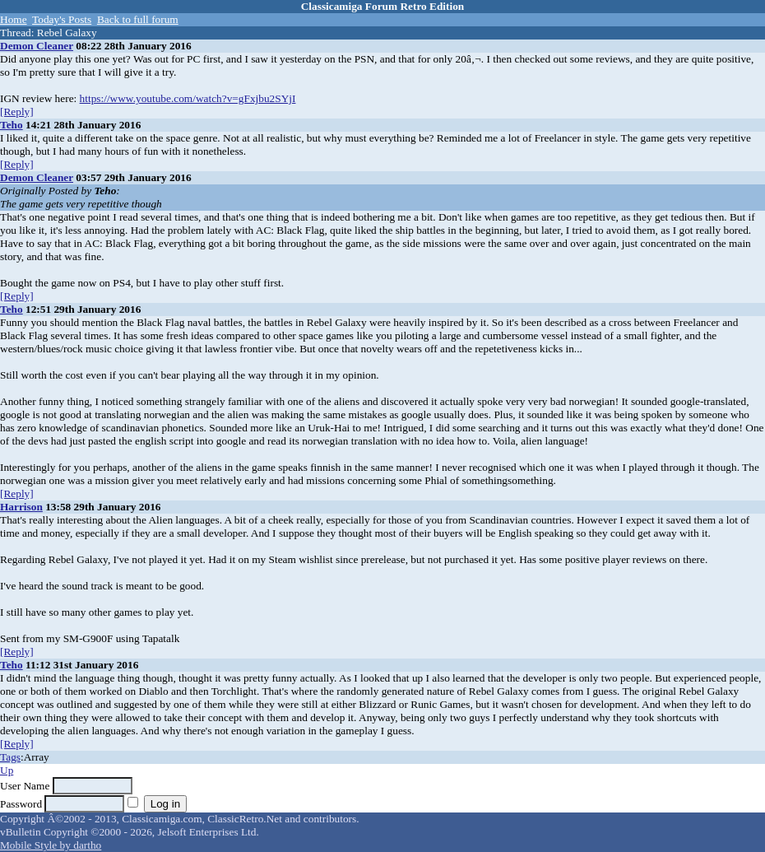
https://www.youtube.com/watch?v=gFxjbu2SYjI (188, 98)
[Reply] (17, 111)
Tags (10, 757)
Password (21, 804)
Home (13, 19)
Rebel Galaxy (67, 32)
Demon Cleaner (36, 46)
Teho (11, 125)
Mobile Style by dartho (50, 845)
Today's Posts (61, 19)
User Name (24, 786)
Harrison (21, 506)
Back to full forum (137, 19)
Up (6, 770)
